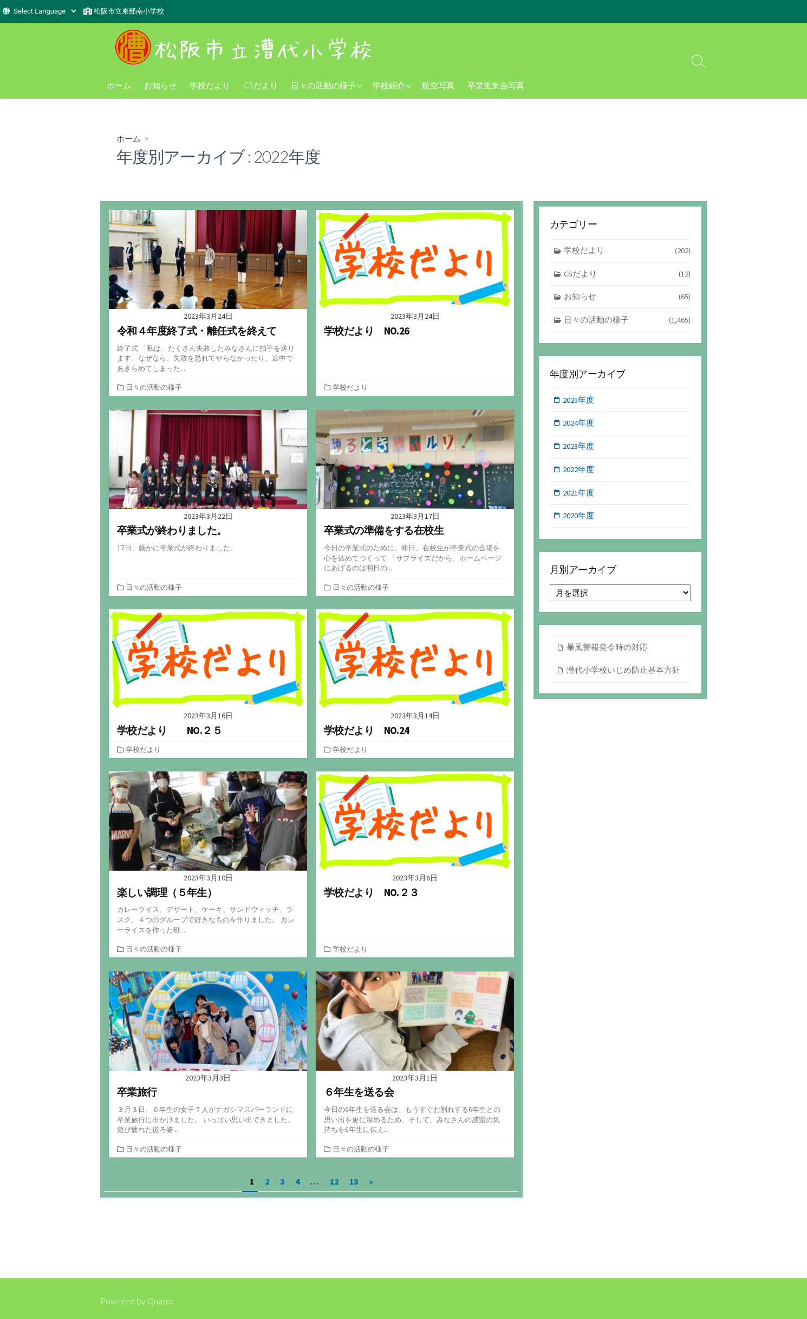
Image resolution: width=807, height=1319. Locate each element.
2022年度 (579, 473)
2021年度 (579, 496)
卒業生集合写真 (495, 85)
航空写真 (438, 85)
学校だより (210, 85)
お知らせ (160, 85)
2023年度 (579, 449)
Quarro (160, 1301)
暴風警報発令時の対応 (607, 652)
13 (353, 1180)
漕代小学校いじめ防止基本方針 (623, 675)
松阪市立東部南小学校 (129, 11)
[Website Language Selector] (44, 11)
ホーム (119, 85)
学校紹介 (389, 85)
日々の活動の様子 (323, 85)
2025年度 (579, 402)
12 (334, 1180)
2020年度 (579, 520)
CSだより (260, 85)
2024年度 (579, 425)
